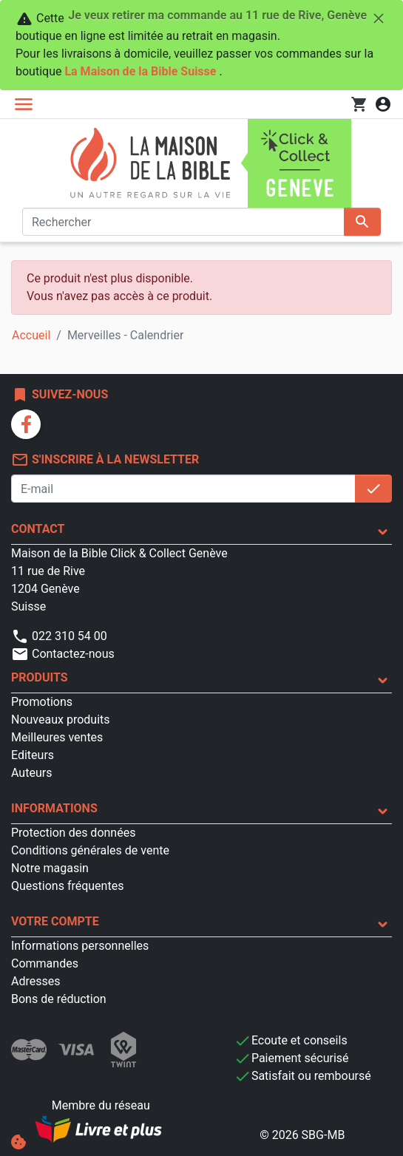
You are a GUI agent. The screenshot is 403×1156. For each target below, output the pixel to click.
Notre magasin (50, 868)
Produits (39, 677)
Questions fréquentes (67, 886)
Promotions (41, 702)
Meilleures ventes (57, 737)
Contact (37, 529)
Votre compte (55, 921)
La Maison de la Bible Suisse (140, 71)
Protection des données (73, 833)
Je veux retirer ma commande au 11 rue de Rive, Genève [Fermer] (227, 18)
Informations (54, 808)
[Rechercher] (183, 222)
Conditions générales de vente (90, 850)
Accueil (31, 335)
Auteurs (31, 773)
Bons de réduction (58, 999)
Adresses (35, 981)
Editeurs (32, 755)
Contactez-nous (63, 654)
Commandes (44, 963)
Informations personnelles (80, 946)
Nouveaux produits (60, 720)
